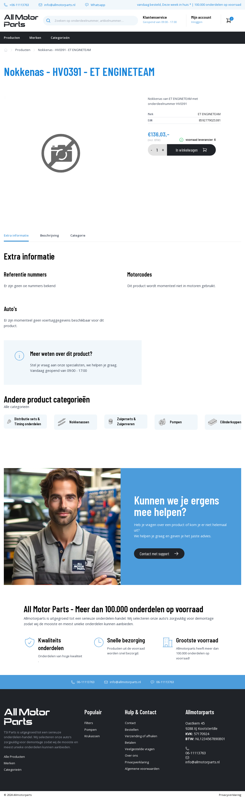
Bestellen (132, 729)
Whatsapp (98, 4)
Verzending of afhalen (141, 736)
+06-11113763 (19, 4)
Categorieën (60, 37)
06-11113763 (86, 682)
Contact (130, 723)
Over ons (131, 755)
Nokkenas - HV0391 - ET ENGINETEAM (64, 50)
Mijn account (201, 17)
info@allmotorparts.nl (59, 4)
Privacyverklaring (137, 762)
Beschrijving (49, 235)
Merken (35, 37)
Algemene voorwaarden (142, 768)
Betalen (130, 742)
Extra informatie (16, 235)
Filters (88, 723)
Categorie (77, 235)
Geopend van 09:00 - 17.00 (160, 22)
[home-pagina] (21, 20)
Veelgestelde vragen (140, 749)
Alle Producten (14, 756)
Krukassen (92, 736)
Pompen (90, 729)
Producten (12, 37)
